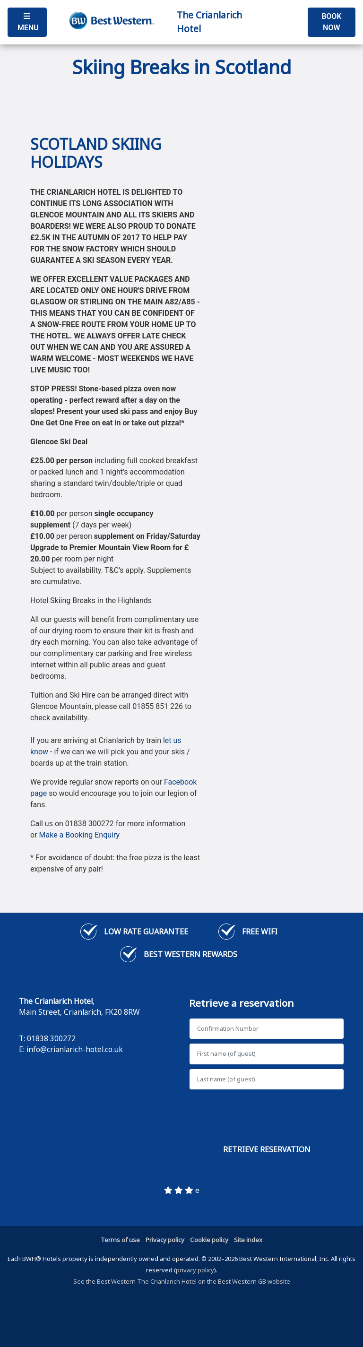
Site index (248, 1239)
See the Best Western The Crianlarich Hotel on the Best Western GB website (181, 1281)
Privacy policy (165, 1239)
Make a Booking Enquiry (79, 834)
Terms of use (120, 1239)
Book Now (331, 22)
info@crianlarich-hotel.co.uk (74, 1049)
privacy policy (195, 1270)
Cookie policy (209, 1239)
